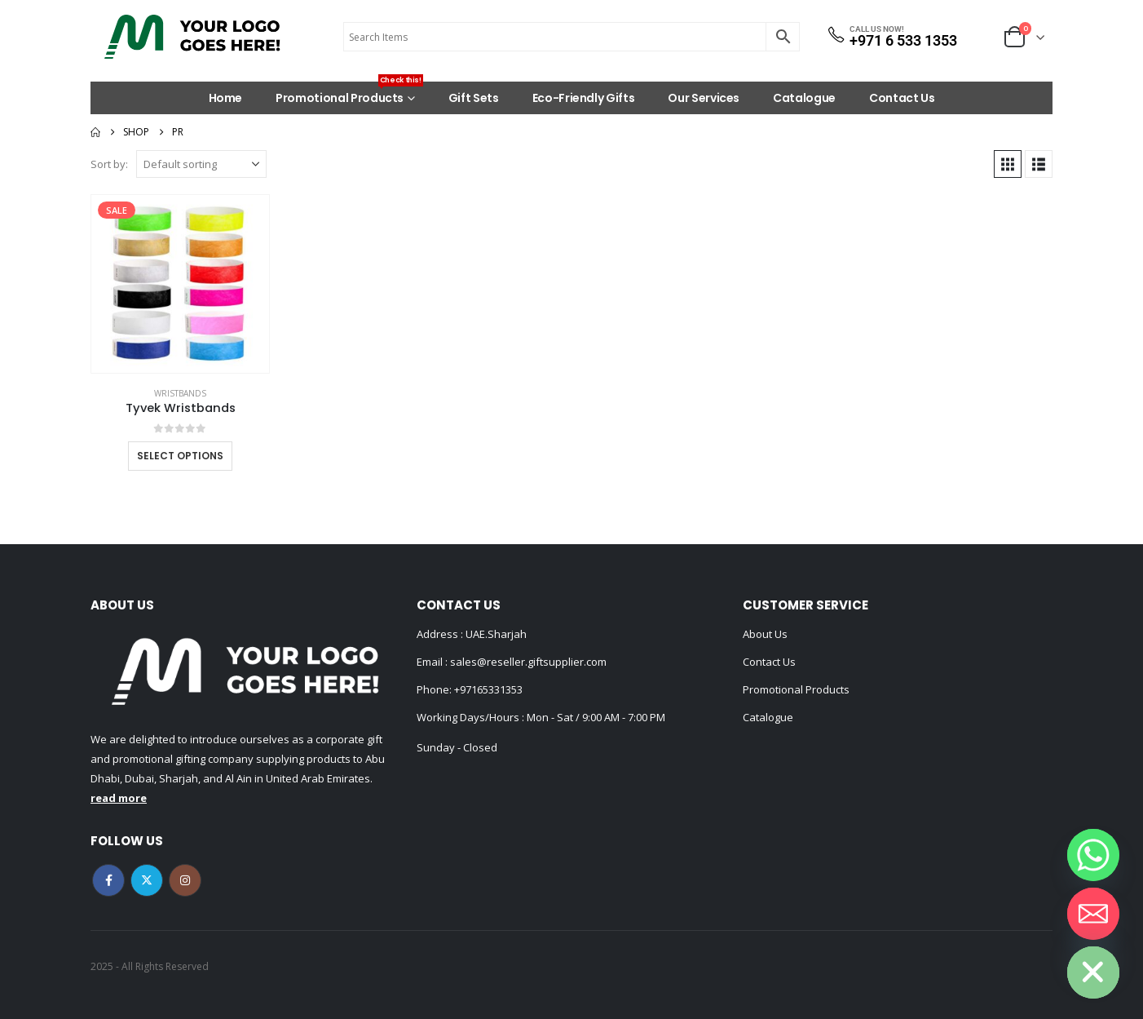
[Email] (1093, 914)
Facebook (108, 880)
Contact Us (902, 98)
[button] (1008, 164)
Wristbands (180, 393)
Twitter (146, 880)
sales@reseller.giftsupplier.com (527, 661)
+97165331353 (488, 689)
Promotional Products (349, 94)
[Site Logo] (192, 36)
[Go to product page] (180, 284)
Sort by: (109, 164)
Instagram (185, 880)
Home (226, 98)
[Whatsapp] (1093, 855)
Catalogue (804, 98)
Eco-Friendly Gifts (583, 98)
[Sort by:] (201, 164)
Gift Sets (473, 98)
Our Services (703, 98)
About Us (765, 634)
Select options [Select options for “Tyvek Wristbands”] (180, 456)
